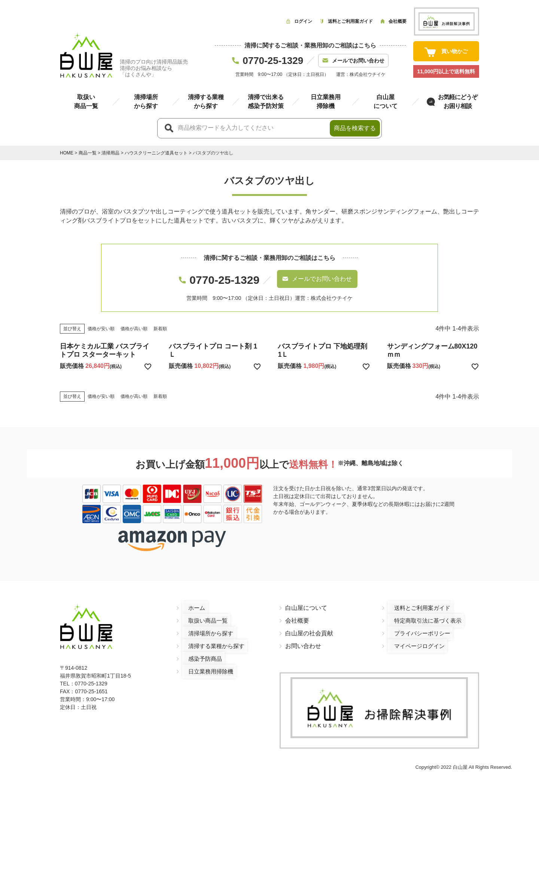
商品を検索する (355, 128)
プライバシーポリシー (418, 626)
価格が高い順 (134, 321)
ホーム (191, 601)
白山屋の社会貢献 (309, 626)
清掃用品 (110, 153)
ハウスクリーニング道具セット (156, 153)
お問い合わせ (303, 639)
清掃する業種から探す (212, 639)
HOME (66, 153)
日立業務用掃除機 (206, 664)
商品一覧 (88, 153)
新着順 (160, 321)
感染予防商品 (200, 652)
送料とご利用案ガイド (418, 601)
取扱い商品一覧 (203, 614)
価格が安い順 (101, 321)
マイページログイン (415, 639)
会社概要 (297, 614)
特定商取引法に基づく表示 (424, 614)
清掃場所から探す (206, 626)
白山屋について (306, 601)
